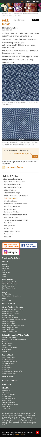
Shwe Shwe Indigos (7, 15)
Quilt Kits (5, 290)
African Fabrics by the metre (31, 13)
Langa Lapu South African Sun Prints (16, 195)
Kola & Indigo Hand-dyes (12, 206)
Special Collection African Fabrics (14, 182)
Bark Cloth (7, 237)
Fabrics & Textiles (18, 13)
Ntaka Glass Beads (8, 363)
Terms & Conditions (8, 394)
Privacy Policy (6, 396)
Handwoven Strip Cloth (11, 212)
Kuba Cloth (8, 223)
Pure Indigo (6, 272)
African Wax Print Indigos (12, 193)
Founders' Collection (9, 380)
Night (4, 276)
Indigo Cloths (8, 228)
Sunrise (4, 264)
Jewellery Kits (6, 294)
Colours (5, 262)
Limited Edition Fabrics (9, 282)
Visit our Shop (6, 400)
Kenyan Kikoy (8, 234)
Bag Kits (4, 292)
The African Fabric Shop (11, 258)
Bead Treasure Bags (8, 288)
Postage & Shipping (8, 398)
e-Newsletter (6, 390)
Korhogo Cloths (9, 226)
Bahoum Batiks (7, 377)
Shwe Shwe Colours (10, 201)
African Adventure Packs (10, 284)
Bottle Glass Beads (8, 359)
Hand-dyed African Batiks (12, 184)
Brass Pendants (7, 367)
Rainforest (5, 266)
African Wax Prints (10, 190)
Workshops (6, 384)
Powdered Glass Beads (9, 361)
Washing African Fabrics (10, 404)
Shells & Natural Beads (9, 373)
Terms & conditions (13, 423)
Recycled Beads (8, 355)
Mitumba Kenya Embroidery (11, 296)
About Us (5, 388)
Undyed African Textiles (12, 231)
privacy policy (19, 434)
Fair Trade (5, 392)
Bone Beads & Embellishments (12, 371)
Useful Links (6, 406)
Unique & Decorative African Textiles (15, 215)
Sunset (4, 274)
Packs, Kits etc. (7, 280)
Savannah (5, 268)
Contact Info (6, 408)
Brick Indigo (18, 15)
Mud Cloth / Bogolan (11, 217)
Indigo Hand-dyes (10, 209)
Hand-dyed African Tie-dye (13, 187)
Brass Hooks (6, 369)
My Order (27, 2)
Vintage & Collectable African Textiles (16, 220)
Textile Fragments (8, 286)
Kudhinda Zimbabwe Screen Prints (15, 204)
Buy (35, 156)
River (3, 270)
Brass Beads (6, 365)
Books (4, 298)
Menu (38, 2)
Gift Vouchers (6, 300)
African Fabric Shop (6, 13)
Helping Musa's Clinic (9, 402)
